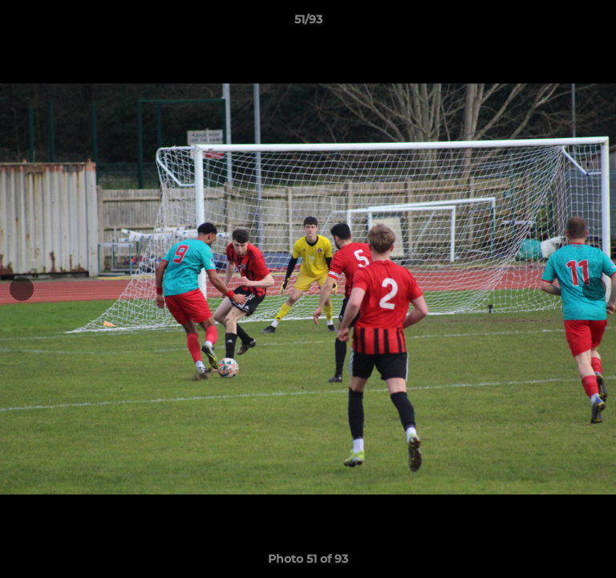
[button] (596, 23)
